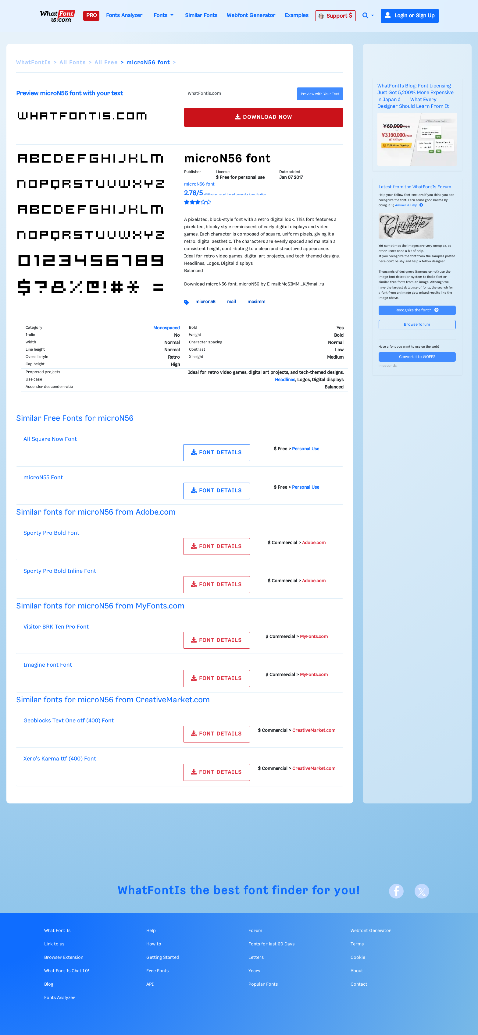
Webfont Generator (251, 15)
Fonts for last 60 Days (271, 944)
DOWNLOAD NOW (263, 117)
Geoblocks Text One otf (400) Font (68, 721)
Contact (359, 984)
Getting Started (162, 957)
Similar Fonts (201, 15)
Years (254, 971)
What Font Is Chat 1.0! (66, 971)
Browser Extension (63, 957)
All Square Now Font (50, 439)
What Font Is (57, 930)
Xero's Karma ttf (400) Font (59, 759)
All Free (106, 63)
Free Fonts (157, 971)
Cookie (358, 957)
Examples (297, 15)
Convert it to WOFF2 (417, 357)
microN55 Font (43, 477)
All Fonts (72, 63)
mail (231, 302)
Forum (255, 930)
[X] (422, 891)
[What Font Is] (57, 16)
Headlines (285, 379)
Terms (357, 944)
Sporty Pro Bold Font (51, 533)
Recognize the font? (417, 310)
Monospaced (166, 328)
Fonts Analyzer (124, 15)
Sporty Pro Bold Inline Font (59, 571)
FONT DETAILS (216, 452)
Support (335, 15)
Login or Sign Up (410, 16)
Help (151, 930)
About (357, 971)
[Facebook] (396, 891)
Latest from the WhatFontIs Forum (415, 187)
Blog (48, 984)
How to (153, 944)
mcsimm (256, 302)
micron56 (205, 302)
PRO (91, 15)
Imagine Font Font (47, 665)
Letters (256, 957)
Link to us (54, 944)
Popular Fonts (263, 984)
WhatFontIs (33, 63)
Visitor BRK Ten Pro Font (56, 627)
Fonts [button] (161, 15)
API (150, 984)
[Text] (239, 93)
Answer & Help (409, 205)
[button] (368, 16)
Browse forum (417, 325)
